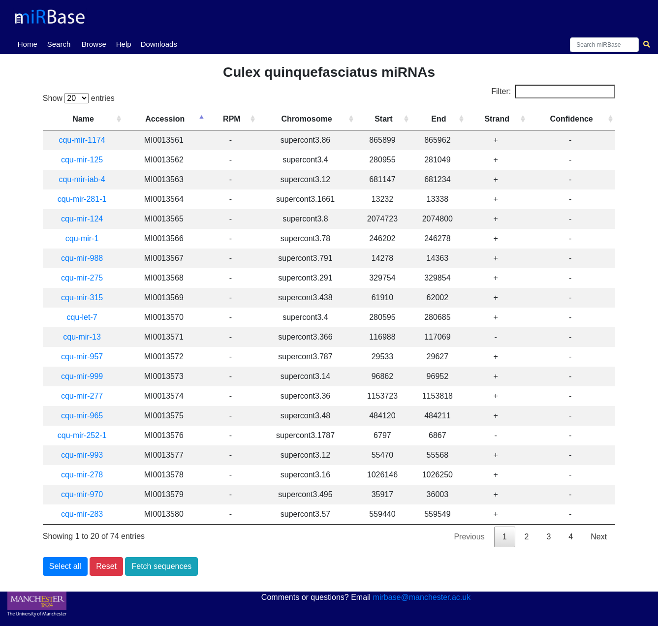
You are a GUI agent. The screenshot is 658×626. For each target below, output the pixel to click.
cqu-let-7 (84, 317)
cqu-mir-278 (85, 474)
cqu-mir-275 (85, 278)
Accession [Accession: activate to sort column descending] (170, 119)
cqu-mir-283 (85, 514)
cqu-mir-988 (85, 258)
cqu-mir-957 (85, 356)
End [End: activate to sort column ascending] (441, 119)
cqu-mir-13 (84, 337)
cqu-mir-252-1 (85, 435)
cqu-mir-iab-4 (85, 179)
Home (29, 43)
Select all (65, 566)
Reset (106, 566)
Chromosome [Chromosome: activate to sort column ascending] (310, 119)
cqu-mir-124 (85, 219)
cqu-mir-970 (85, 494)
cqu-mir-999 (85, 376)
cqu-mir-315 (85, 297)
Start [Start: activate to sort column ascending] (386, 119)
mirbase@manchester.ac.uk (422, 597)
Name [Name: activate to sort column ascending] (86, 119)
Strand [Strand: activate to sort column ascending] (498, 119)
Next (599, 536)
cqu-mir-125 (85, 160)
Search (59, 44)
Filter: (553, 91)
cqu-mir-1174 (85, 140)
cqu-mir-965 (85, 415)
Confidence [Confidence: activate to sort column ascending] (572, 119)
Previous (469, 536)
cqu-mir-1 (85, 238)
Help (123, 44)
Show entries (79, 98)
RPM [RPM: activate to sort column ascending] (236, 119)
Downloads (159, 44)
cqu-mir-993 (85, 455)
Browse (94, 44)
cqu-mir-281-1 (85, 199)
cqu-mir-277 (85, 396)
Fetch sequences (161, 566)
